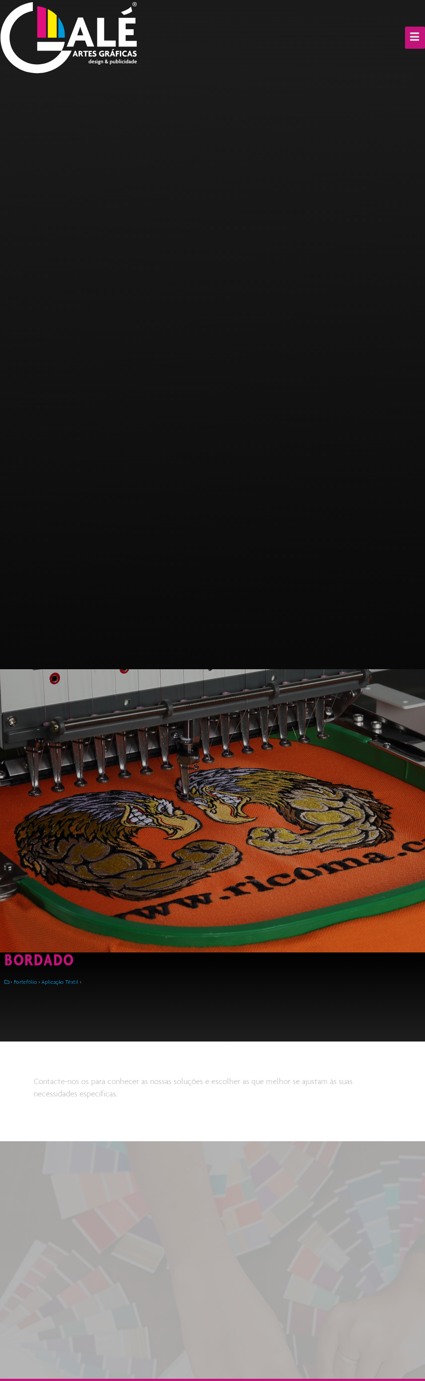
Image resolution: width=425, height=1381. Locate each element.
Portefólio (25, 982)
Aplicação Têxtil (59, 982)
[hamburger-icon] (415, 38)
